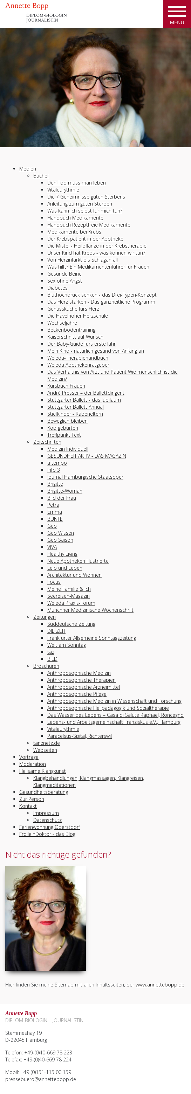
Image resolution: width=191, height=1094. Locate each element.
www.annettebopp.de (160, 984)
